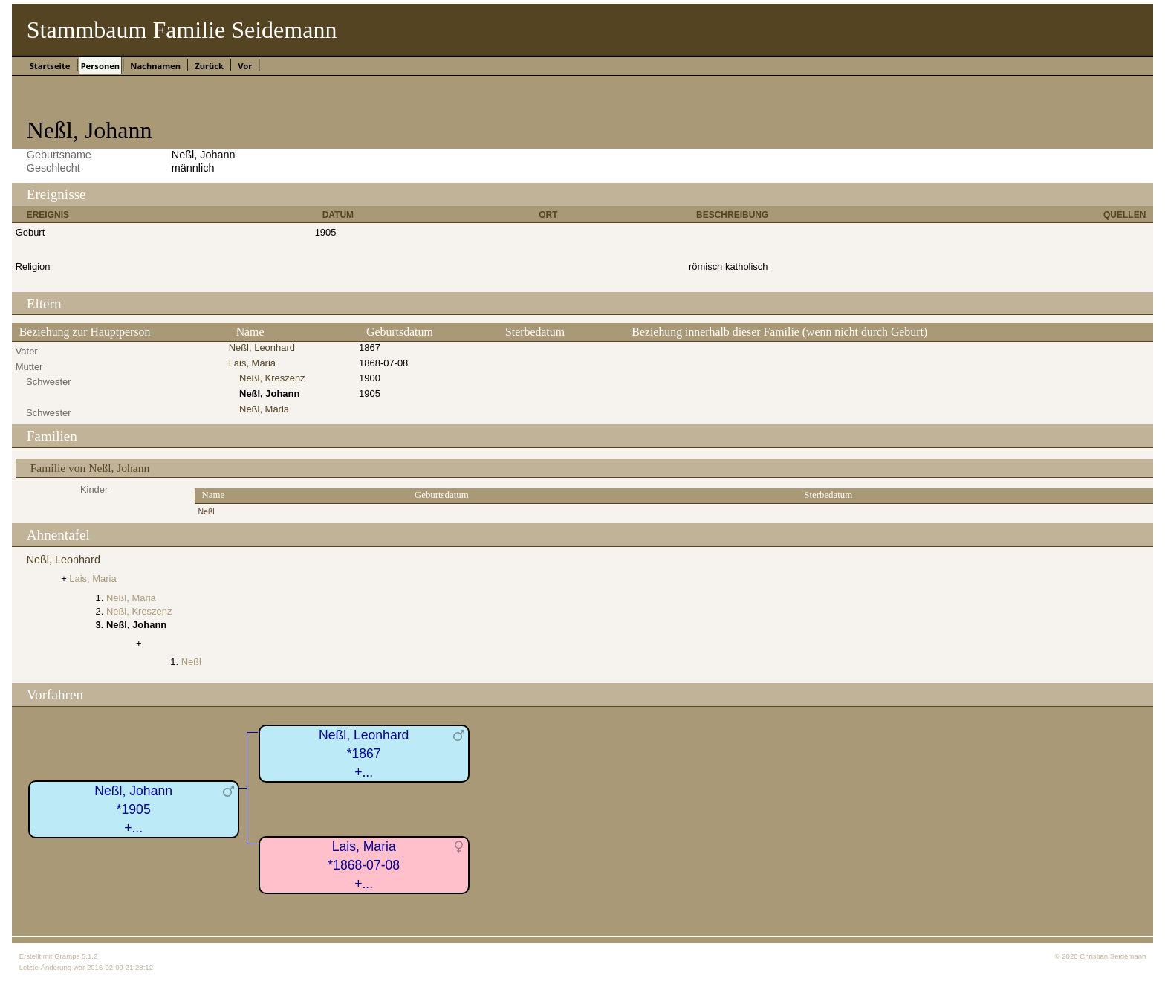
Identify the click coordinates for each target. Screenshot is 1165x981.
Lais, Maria (252, 363)
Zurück (209, 65)
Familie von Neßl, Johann (90, 468)
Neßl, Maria (264, 409)
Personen (100, 65)
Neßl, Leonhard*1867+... (364, 753)
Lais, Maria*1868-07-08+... (364, 864)
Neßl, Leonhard (262, 347)
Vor (245, 65)
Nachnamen (155, 65)
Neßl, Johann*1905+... (133, 809)
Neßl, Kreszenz (272, 377)
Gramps (66, 956)
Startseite (50, 65)
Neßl (206, 512)
